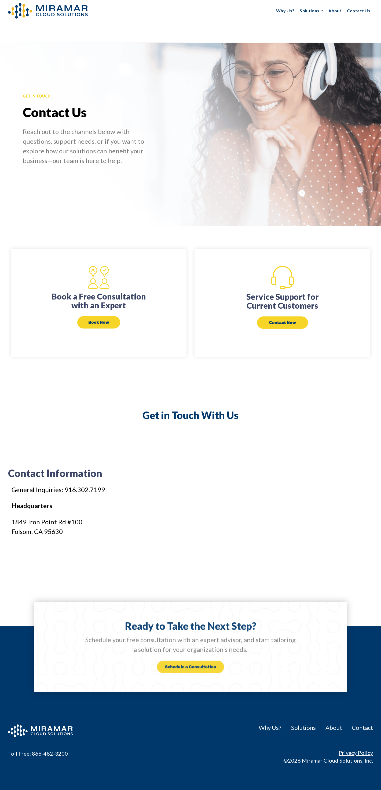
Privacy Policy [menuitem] (356, 753)
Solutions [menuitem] (303, 727)
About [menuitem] (333, 727)
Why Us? (285, 10)
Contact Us (358, 10)
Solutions (311, 10)
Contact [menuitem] (362, 727)
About (335, 10)
